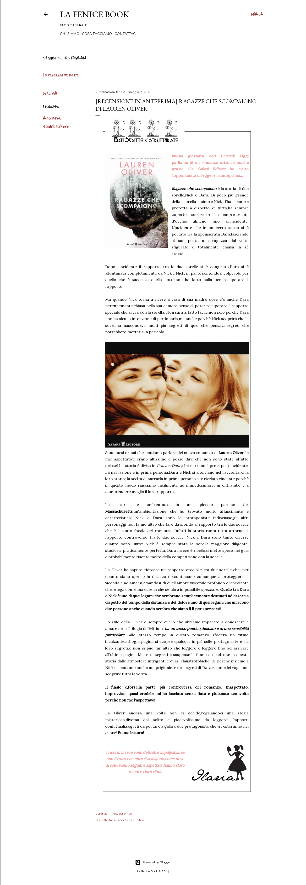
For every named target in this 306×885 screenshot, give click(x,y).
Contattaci (126, 34)
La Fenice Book (94, 14)
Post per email (122, 813)
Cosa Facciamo (97, 34)
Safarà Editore (56, 126)
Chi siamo (69, 34)
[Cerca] (257, 14)
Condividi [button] (50, 93)
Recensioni (52, 118)
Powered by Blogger (153, 862)
